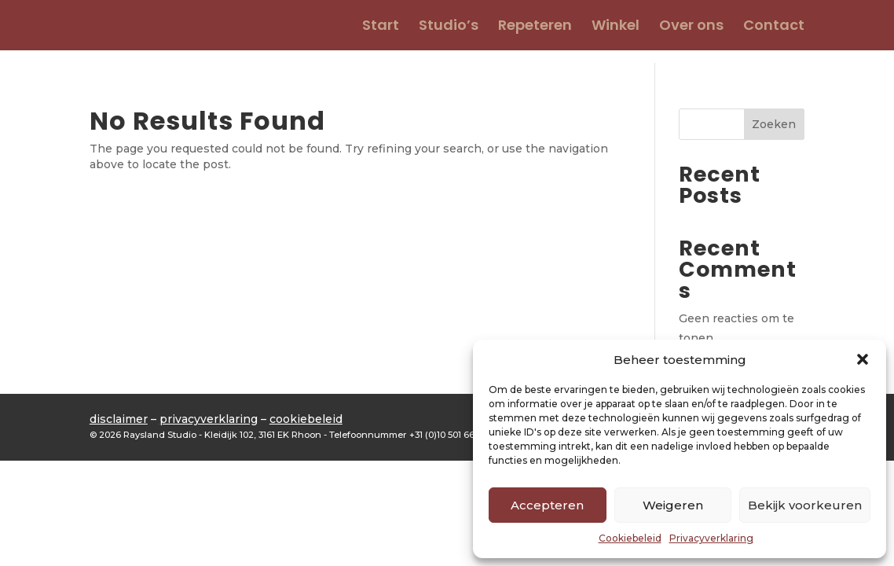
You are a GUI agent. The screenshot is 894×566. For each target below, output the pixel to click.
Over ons (691, 27)
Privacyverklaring (711, 538)
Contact (773, 27)
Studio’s (448, 27)
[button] (862, 359)
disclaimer (119, 419)
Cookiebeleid (630, 538)
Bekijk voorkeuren (805, 505)
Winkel (615, 27)
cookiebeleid (306, 419)
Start (380, 27)
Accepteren (547, 505)
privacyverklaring (208, 419)
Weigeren (673, 505)
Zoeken (774, 124)
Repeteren (535, 27)
